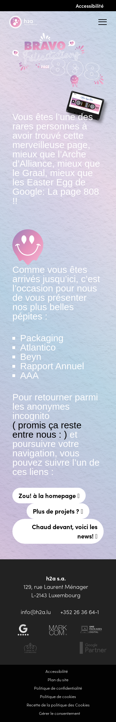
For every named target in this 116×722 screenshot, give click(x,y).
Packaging (41, 338)
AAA (29, 375)
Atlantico (38, 347)
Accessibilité (90, 5)
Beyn (30, 357)
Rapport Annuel (52, 366)
